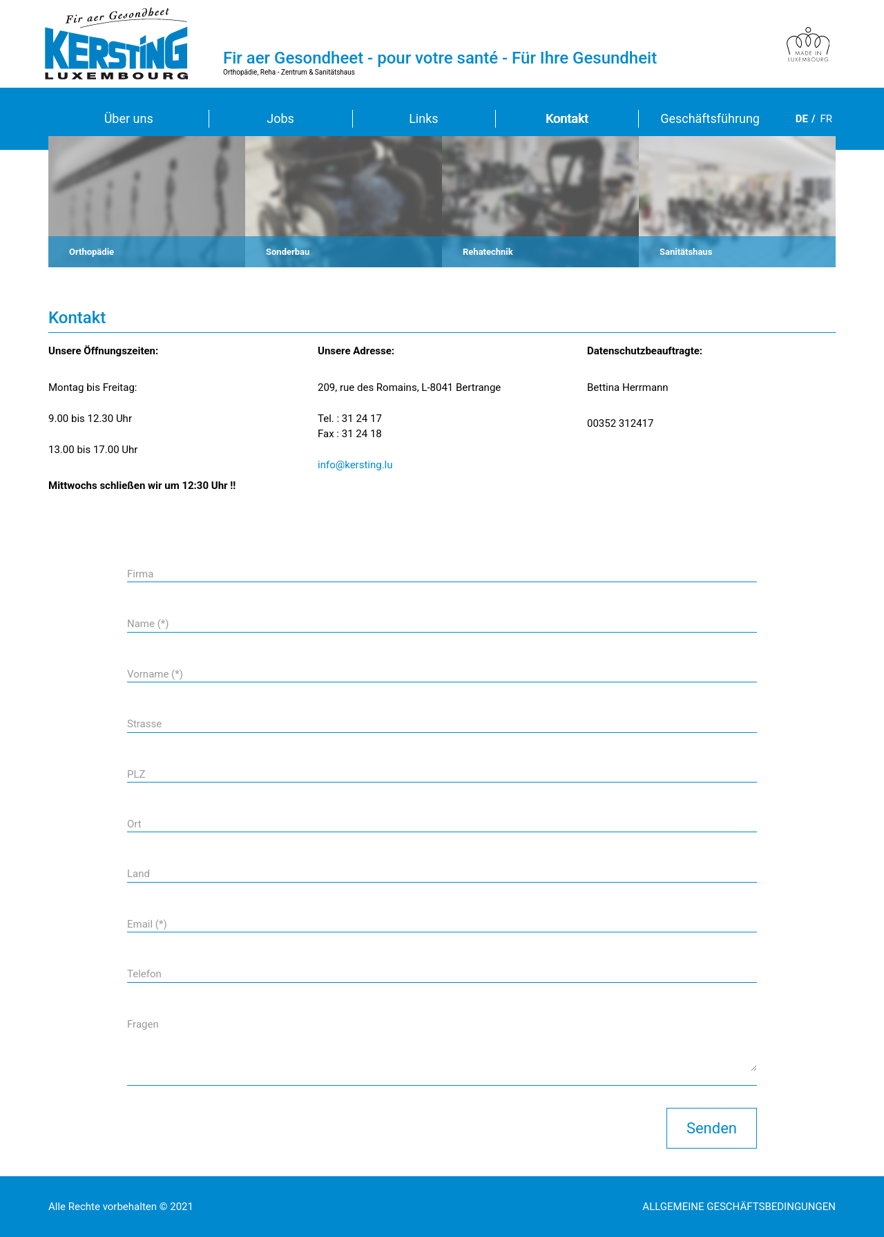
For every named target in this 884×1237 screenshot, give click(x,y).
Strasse (144, 724)
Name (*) (148, 623)
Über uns (128, 119)
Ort (134, 824)
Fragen (143, 1024)
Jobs (280, 119)
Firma (140, 574)
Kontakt (567, 119)
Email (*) (147, 924)
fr (826, 119)
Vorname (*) (155, 674)
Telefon (144, 974)
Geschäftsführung (710, 119)
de (802, 119)
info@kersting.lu (355, 465)
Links (423, 119)
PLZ (136, 774)
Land (138, 873)
